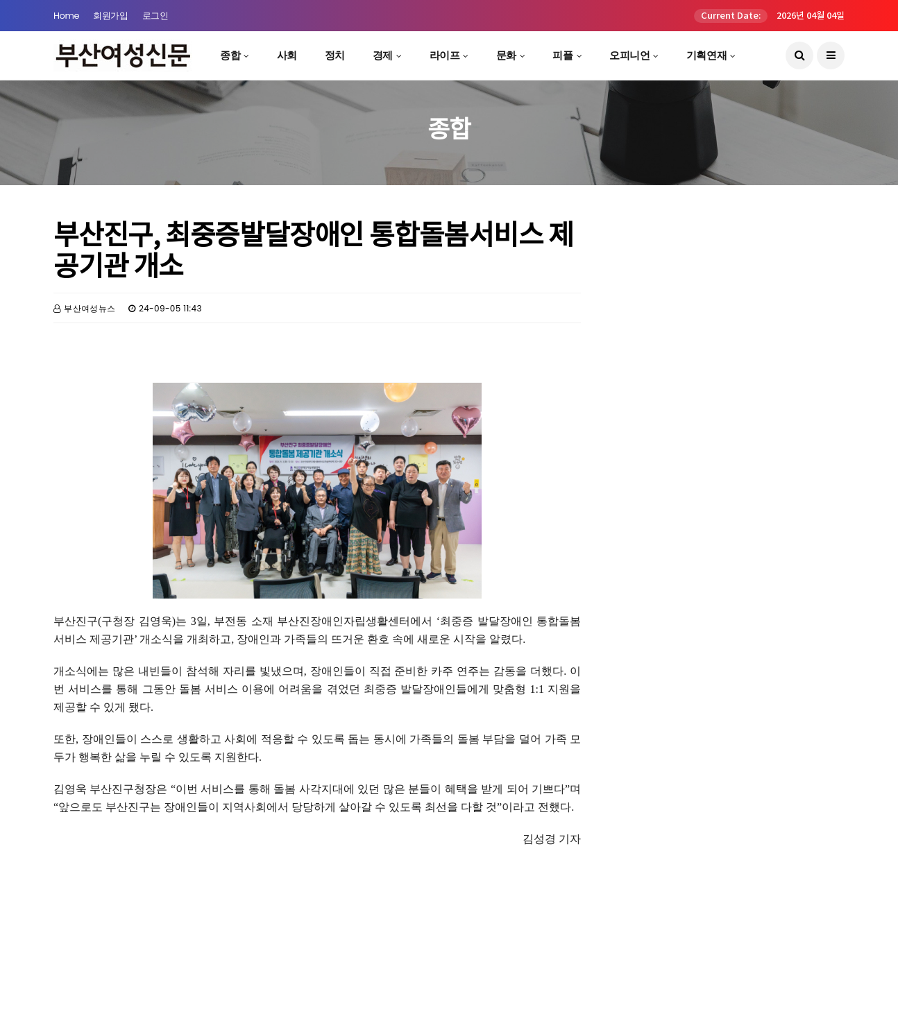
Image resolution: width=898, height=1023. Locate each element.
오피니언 (629, 55)
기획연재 (706, 55)
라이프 (445, 55)
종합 (230, 55)
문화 (506, 55)
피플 (562, 55)
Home (66, 15)
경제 (383, 55)
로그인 (155, 15)
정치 (335, 55)
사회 (287, 55)
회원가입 (110, 15)
